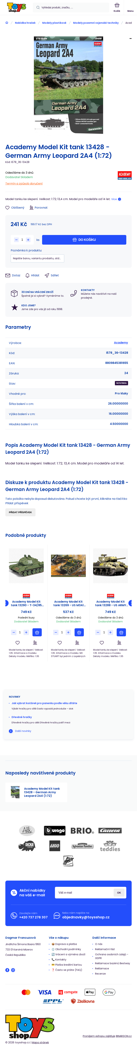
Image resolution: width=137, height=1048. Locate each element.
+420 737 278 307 (33, 917)
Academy (121, 343)
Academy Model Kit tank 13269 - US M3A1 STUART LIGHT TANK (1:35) (68, 603)
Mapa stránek (40, 1042)
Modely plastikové (54, 23)
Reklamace (102, 968)
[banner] (16, 8)
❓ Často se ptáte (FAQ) (67, 970)
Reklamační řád (105, 949)
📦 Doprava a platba (64, 944)
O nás (98, 944)
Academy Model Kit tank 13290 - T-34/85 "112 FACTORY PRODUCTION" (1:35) (26, 603)
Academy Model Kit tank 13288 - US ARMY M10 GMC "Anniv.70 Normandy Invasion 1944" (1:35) (110, 603)
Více (114, 199)
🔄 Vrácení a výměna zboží (68, 954)
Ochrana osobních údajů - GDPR (111, 956)
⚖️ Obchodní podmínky (66, 949)
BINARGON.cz (124, 1036)
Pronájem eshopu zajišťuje (99, 1036)
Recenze (100, 973)
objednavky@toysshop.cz (86, 917)
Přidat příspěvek (20, 512)
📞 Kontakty (59, 959)
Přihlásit (119, 893)
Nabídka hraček (25, 23)
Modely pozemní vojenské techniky (96, 23)
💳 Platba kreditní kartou (67, 965)
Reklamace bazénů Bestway (112, 963)
